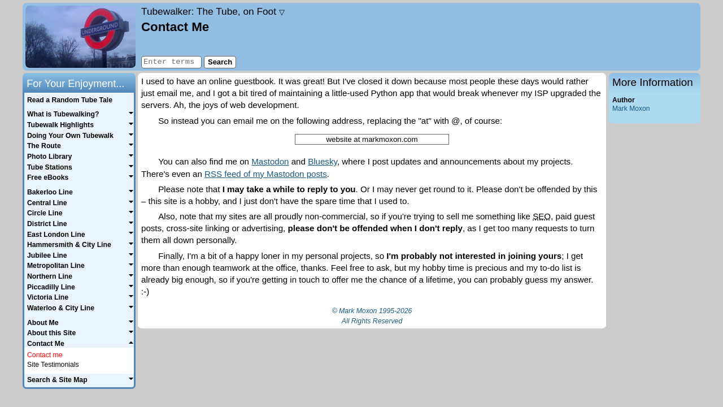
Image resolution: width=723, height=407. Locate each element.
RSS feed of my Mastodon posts (265, 174)
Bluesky (322, 161)
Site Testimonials (53, 365)
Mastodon (270, 161)
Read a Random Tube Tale (69, 100)
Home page (80, 37)
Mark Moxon (631, 108)
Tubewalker (213, 11)
